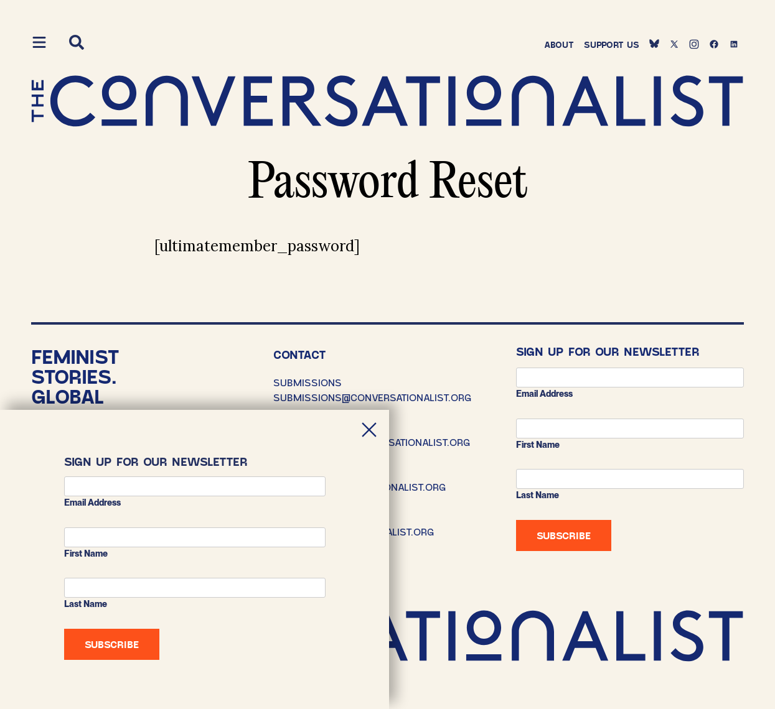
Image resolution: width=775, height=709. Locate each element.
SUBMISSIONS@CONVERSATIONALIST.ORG (372, 397)
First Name (538, 445)
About (559, 44)
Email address (544, 394)
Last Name (537, 495)
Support (611, 44)
